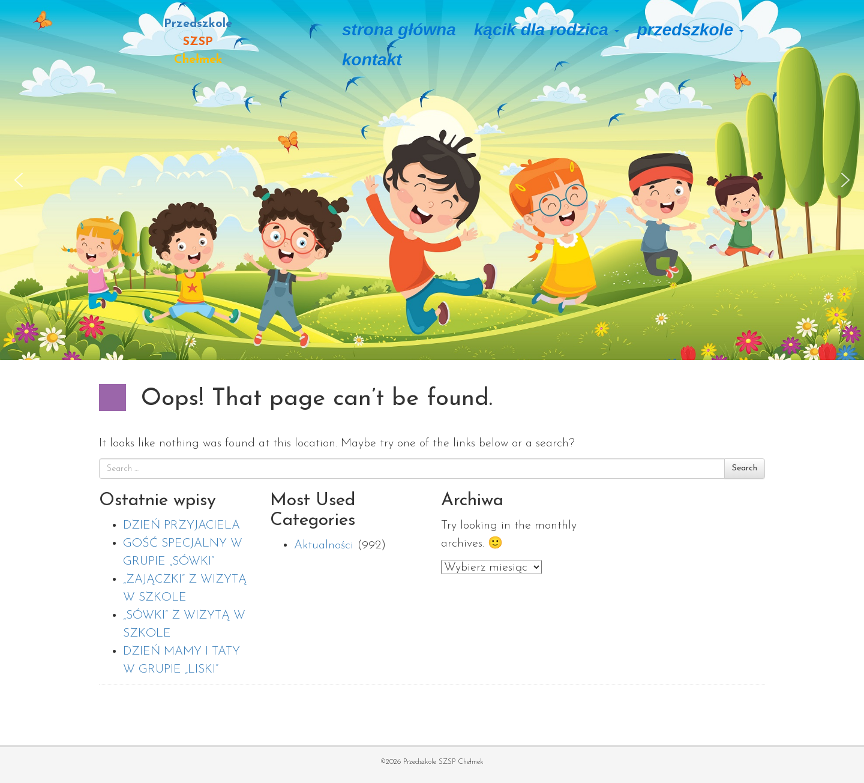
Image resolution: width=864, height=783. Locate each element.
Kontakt (372, 59)
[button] (18, 180)
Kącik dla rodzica (546, 29)
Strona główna (399, 29)
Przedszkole (690, 29)
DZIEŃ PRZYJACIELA (181, 526)
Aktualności (323, 545)
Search (744, 468)
